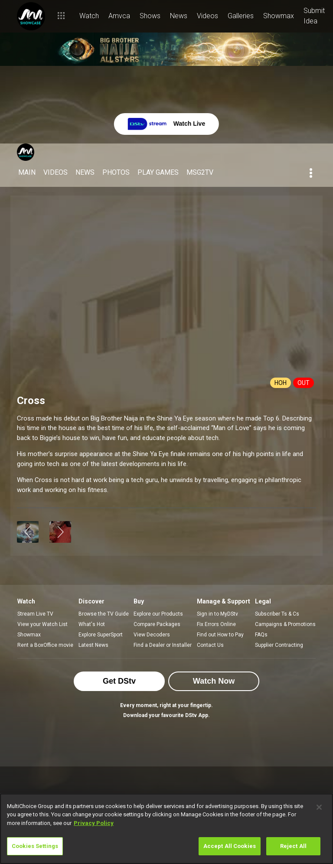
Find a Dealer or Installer (163, 645)
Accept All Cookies (229, 846)
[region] (166, 828)
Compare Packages (157, 624)
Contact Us (210, 645)
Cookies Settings (35, 846)
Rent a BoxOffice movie (45, 645)
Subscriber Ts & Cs (277, 614)
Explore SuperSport (100, 635)
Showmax (29, 635)
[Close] (319, 807)
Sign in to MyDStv (217, 614)
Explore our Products (158, 614)
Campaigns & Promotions (285, 624)
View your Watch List (42, 624)
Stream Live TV (35, 614)
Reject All (293, 846)
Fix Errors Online (216, 624)
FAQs (261, 635)
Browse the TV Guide (103, 614)
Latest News (93, 645)
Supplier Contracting (279, 645)
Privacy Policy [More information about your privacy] (94, 823)
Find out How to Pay (220, 635)
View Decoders (152, 635)
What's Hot (91, 624)
